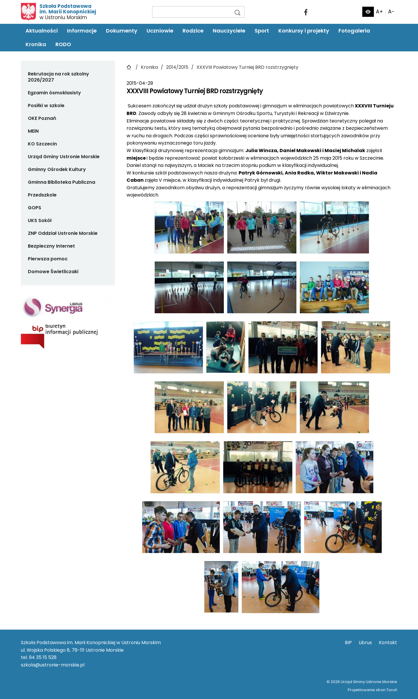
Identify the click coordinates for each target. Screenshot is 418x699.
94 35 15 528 (43, 657)
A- (391, 11)
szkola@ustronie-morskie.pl (52, 665)
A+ (379, 11)
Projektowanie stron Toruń (372, 690)
